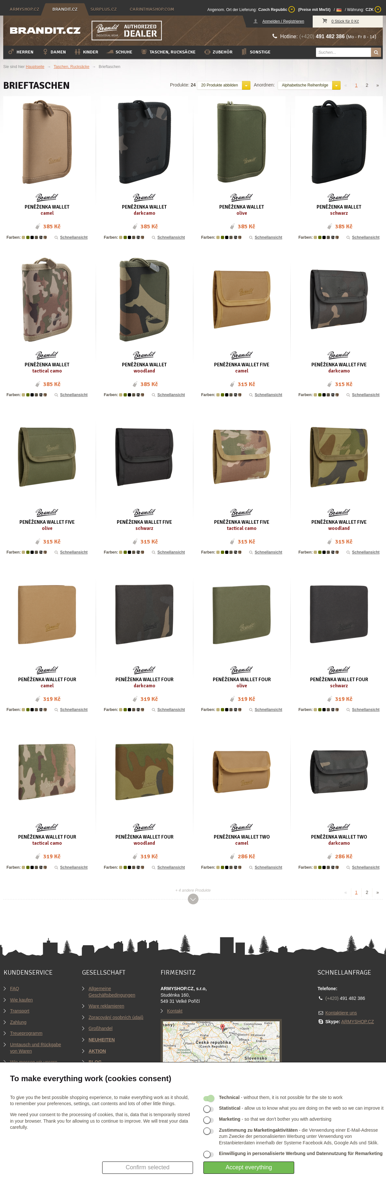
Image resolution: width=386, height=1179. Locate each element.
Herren (20, 52)
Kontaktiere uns (341, 1012)
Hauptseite (35, 66)
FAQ (14, 988)
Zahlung (18, 1022)
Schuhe (119, 52)
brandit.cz (65, 9)
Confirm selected (147, 1167)
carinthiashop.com (152, 9)
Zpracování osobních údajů (116, 1017)
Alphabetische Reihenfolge (305, 85)
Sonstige (255, 52)
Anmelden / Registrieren (283, 21)
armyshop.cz (24, 9)
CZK (373, 9)
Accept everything (248, 1167)
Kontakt (174, 1010)
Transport (19, 1010)
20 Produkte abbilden (219, 85)
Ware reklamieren (106, 1006)
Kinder (86, 52)
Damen (53, 52)
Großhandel (101, 1028)
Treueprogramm (26, 1033)
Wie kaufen (21, 999)
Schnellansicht (71, 237)
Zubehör (218, 52)
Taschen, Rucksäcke (168, 52)
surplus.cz (103, 9)
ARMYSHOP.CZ (357, 1021)
